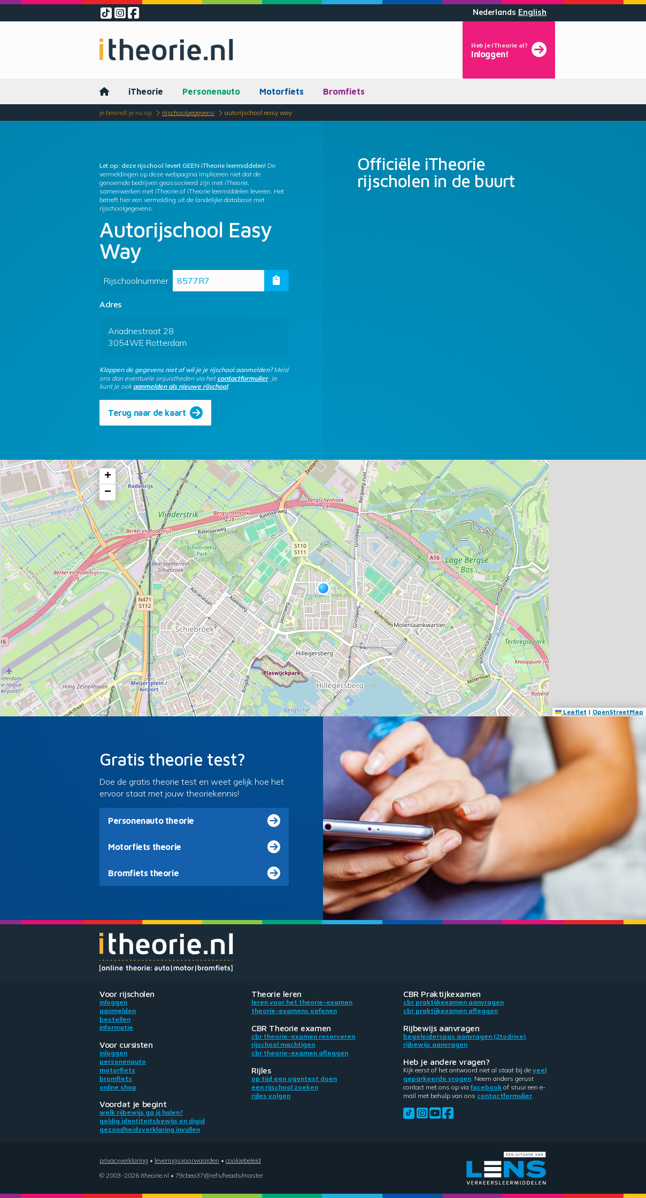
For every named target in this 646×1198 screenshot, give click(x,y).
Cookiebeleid (243, 1160)
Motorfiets (281, 91)
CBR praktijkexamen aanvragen (453, 1002)
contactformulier (242, 378)
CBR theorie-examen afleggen (299, 1053)
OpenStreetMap (618, 712)
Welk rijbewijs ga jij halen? (141, 1112)
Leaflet (571, 712)
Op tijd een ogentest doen (294, 1079)
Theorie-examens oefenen (294, 1011)
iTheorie (145, 91)
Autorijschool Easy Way (258, 113)
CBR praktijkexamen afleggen (450, 1011)
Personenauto (211, 91)
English (532, 12)
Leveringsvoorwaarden (187, 1160)
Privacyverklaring (123, 1160)
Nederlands (494, 12)
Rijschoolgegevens (188, 113)
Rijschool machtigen (283, 1044)
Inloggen (113, 1002)
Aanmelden (117, 1011)
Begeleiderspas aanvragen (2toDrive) (464, 1036)
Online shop (117, 1087)
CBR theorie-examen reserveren (303, 1036)
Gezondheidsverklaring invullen (149, 1129)
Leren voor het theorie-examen (301, 1002)
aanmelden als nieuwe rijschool (180, 386)
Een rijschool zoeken (284, 1087)
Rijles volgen (270, 1096)
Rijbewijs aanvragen (435, 1044)
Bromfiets (344, 91)
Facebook (486, 1087)
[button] (323, 588)
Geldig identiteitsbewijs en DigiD (152, 1121)
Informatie (116, 1027)
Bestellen (114, 1019)
